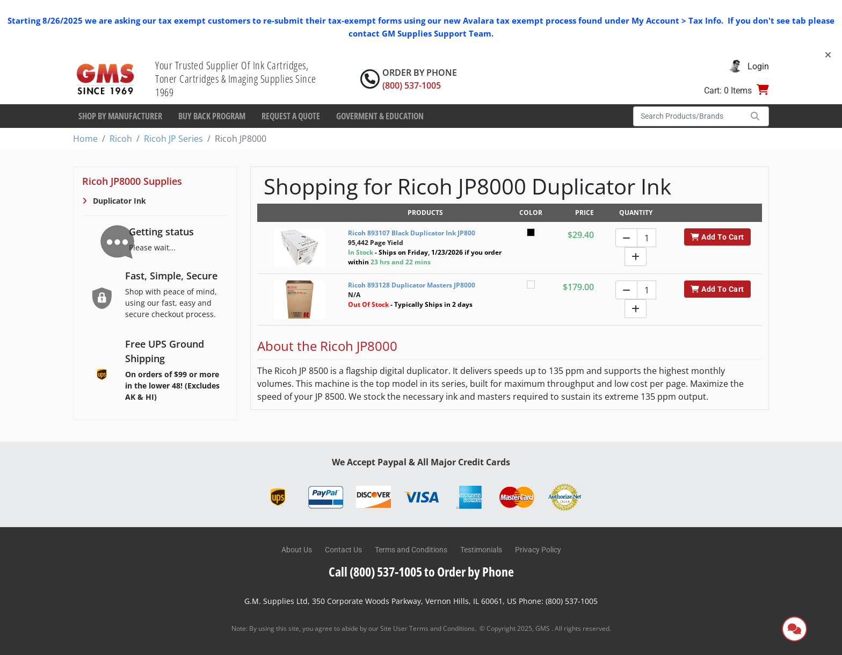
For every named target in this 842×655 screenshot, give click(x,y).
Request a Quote (291, 116)
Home (85, 139)
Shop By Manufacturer (120, 116)
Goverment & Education (380, 116)
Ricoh (121, 139)
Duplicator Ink (118, 201)
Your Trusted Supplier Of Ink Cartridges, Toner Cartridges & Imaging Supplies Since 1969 (235, 78)
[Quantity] (646, 237)
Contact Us (343, 549)
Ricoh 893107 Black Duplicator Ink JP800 (411, 232)
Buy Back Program (211, 116)
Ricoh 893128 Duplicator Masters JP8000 (411, 285)
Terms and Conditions (411, 549)
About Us (296, 549)
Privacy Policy (538, 549)
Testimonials (481, 549)
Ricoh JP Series (173, 139)
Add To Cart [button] (717, 237)
